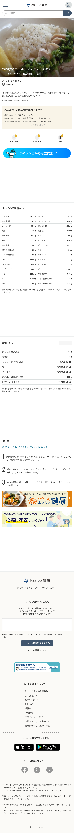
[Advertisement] (37, 180)
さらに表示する (37, 125)
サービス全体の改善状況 (36, 691)
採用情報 (29, 712)
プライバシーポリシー (35, 717)
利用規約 (29, 704)
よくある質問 (33, 650)
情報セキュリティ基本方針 (37, 721)
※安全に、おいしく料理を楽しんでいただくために (23, 447)
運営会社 (29, 708)
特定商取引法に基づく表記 (37, 725)
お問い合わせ (28, 613)
